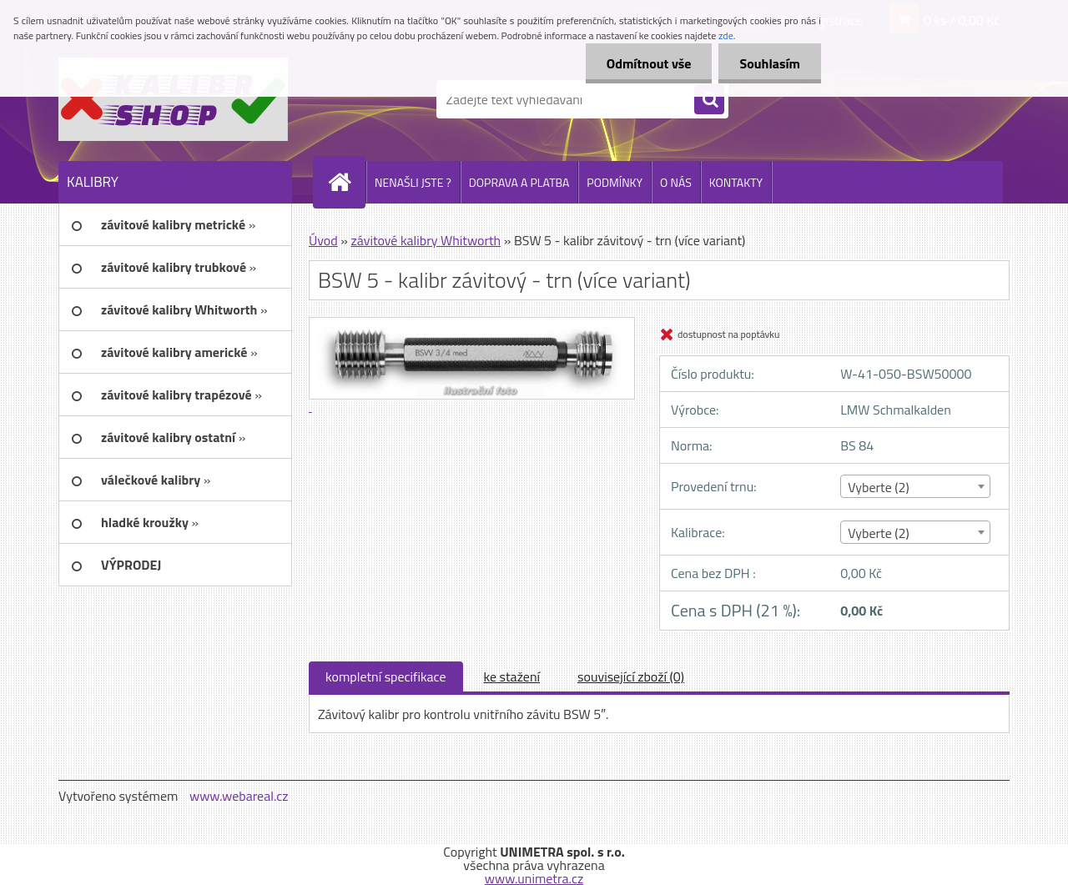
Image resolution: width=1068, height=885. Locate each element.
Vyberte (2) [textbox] (878, 487)
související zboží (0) (630, 676)
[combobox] (915, 486)
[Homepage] (346, 182)
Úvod (323, 240)
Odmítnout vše (649, 63)
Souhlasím (769, 63)
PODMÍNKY (614, 182)
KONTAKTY (736, 182)
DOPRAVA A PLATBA (519, 182)
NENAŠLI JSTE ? (413, 182)
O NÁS (676, 182)
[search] (709, 100)
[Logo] (173, 99)
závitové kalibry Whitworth (425, 240)
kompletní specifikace (385, 676)
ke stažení (512, 676)
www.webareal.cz (239, 796)
